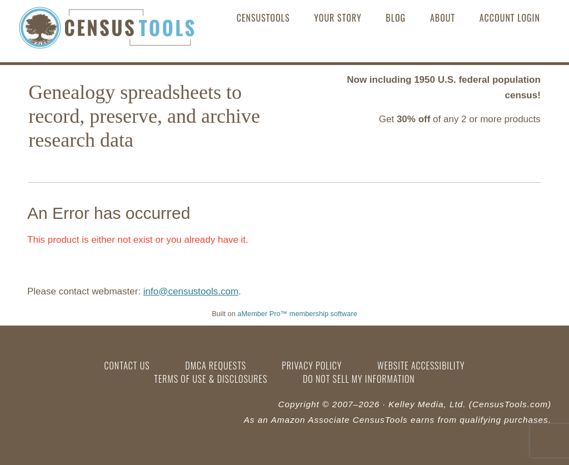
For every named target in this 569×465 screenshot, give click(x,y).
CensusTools (107, 31)
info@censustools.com (190, 291)
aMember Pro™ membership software (297, 313)
